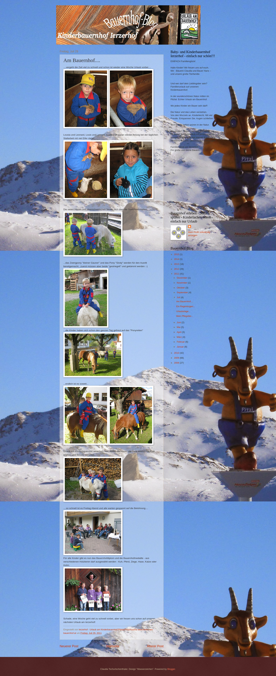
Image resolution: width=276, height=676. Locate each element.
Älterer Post (155, 646)
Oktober (181, 287)
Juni (179, 322)
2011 (177, 273)
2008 (177, 362)
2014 (177, 259)
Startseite (112, 646)
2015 (177, 254)
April (179, 332)
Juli (179, 297)
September (183, 292)
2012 (177, 269)
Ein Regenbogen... (185, 306)
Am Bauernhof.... (184, 301)
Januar (180, 346)
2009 (177, 358)
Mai (179, 327)
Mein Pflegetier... (184, 316)
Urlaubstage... (183, 311)
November (182, 282)
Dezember (182, 277)
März (179, 337)
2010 (177, 353)
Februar (181, 341)
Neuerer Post (69, 646)
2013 (177, 264)
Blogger (171, 669)
